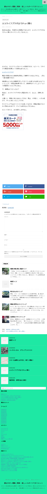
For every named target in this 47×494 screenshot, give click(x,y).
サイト (5, 245)
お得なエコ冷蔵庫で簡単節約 (8, 465)
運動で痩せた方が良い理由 (10, 479)
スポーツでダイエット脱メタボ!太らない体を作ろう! (14, 467)
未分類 (2, 437)
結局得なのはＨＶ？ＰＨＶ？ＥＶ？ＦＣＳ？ (12, 455)
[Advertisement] (23, 146)
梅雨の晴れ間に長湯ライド (18, 269)
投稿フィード (4, 445)
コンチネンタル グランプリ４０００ (20, 350)
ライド (2, 431)
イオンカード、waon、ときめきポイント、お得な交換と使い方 (17, 457)
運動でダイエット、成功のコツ (23, 479)
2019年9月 (4, 411)
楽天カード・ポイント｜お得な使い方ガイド (12, 460)
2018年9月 (4, 417)
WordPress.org (5, 448)
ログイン (3, 444)
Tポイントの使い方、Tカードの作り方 (11, 463)
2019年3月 (4, 412)
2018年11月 (4, 415)
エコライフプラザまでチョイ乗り (19, 370)
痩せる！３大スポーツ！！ (36, 479)
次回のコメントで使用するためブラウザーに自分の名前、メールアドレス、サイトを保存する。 (23, 252)
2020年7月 (4, 409)
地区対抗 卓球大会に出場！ (13, 329)
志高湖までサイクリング (17, 317)
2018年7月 (4, 420)
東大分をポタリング (16, 291)
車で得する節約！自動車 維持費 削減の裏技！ (13, 458)
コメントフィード (5, 447)
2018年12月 (4, 414)
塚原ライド (13, 281)
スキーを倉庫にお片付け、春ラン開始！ (15, 331)
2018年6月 (4, 421)
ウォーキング (4, 428)
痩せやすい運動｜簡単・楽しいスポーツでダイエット (23, 6)
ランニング (4, 434)
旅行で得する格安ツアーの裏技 (9, 468)
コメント (6, 216)
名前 (5, 234)
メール (6, 239)
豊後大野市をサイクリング (18, 304)
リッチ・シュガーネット (7, 454)
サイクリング (6, 204)
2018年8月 (4, 418)
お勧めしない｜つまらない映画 (9, 470)
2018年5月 (4, 423)
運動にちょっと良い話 (6, 438)
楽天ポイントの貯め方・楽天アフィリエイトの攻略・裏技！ (16, 461)
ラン (2, 432)
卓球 (2, 435)
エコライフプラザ (8, 72)
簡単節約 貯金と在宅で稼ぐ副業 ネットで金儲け (14, 464)
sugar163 (11, 207)
